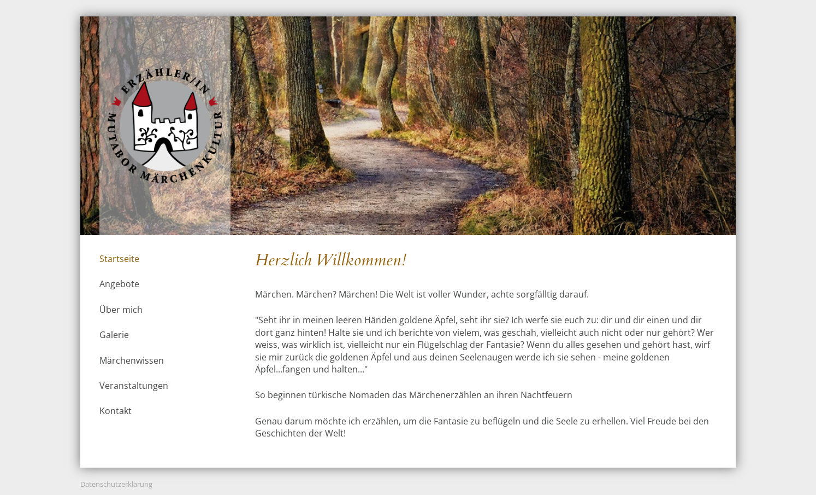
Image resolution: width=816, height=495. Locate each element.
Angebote (119, 284)
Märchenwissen (131, 360)
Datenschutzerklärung (116, 484)
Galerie (114, 335)
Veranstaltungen (133, 386)
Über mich (121, 310)
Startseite (119, 259)
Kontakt (115, 411)
